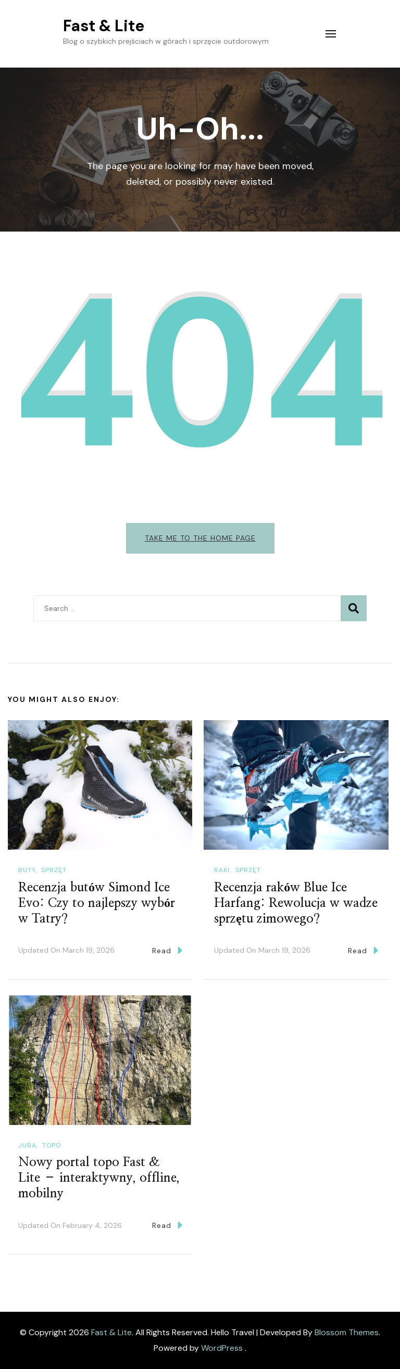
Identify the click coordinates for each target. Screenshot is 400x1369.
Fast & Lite (103, 26)
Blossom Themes (347, 1332)
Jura (27, 1145)
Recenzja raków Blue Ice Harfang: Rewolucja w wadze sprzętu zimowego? (296, 903)
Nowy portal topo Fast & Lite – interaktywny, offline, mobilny (99, 1178)
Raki (222, 870)
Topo (51, 1145)
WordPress (222, 1347)
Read (167, 950)
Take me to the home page (200, 538)
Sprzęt (54, 870)
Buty (26, 870)
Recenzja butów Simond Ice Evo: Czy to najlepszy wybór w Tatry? (96, 903)
